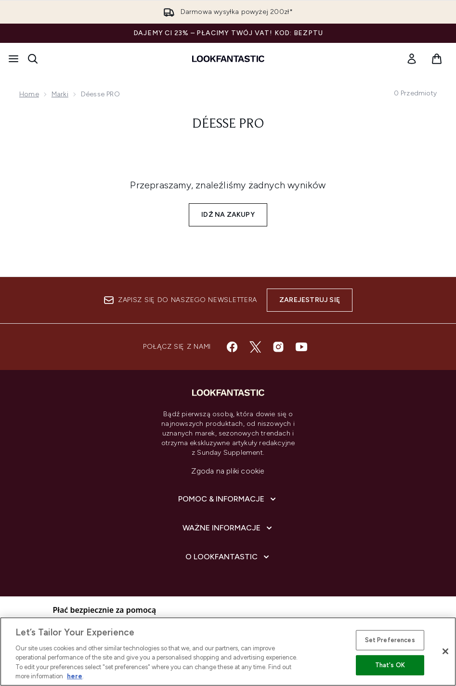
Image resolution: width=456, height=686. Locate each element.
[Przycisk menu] (13, 59)
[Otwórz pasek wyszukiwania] (33, 59)
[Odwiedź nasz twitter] (255, 346)
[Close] (445, 651)
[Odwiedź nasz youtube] (301, 346)
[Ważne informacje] (228, 528)
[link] (411, 58)
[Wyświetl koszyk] (436, 58)
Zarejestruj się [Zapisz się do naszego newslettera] (309, 300)
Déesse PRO (228, 124)
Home (29, 94)
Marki (60, 94)
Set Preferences (390, 640)
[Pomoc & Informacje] (228, 499)
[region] (228, 651)
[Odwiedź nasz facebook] (232, 346)
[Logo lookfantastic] (228, 58)
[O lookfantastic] (228, 557)
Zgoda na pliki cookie (227, 470)
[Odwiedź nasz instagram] (278, 346)
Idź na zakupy (228, 215)
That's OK (390, 665)
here (74, 676)
